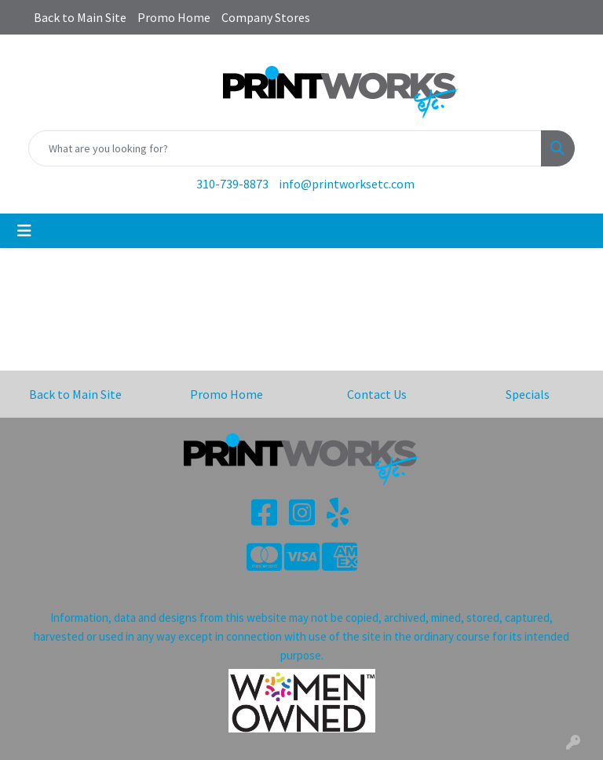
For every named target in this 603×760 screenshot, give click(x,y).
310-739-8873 (232, 184)
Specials (528, 394)
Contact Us (377, 394)
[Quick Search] (285, 148)
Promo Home (173, 17)
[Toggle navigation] (24, 231)
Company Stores (265, 17)
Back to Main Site (80, 17)
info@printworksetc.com (347, 184)
